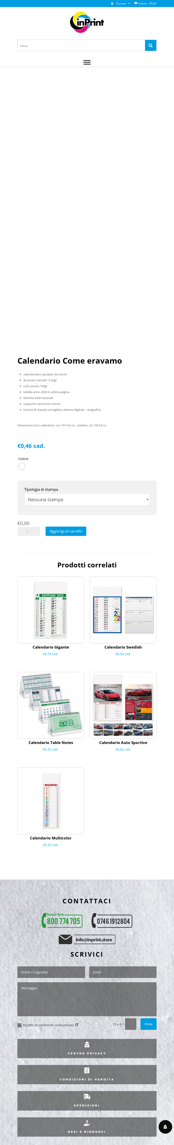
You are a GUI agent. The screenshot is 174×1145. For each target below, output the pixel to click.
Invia (148, 1023)
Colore (23, 459)
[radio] (21, 466)
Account (118, 3)
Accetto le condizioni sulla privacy (48, 1025)
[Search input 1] (81, 45)
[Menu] (87, 62)
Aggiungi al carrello (66, 531)
